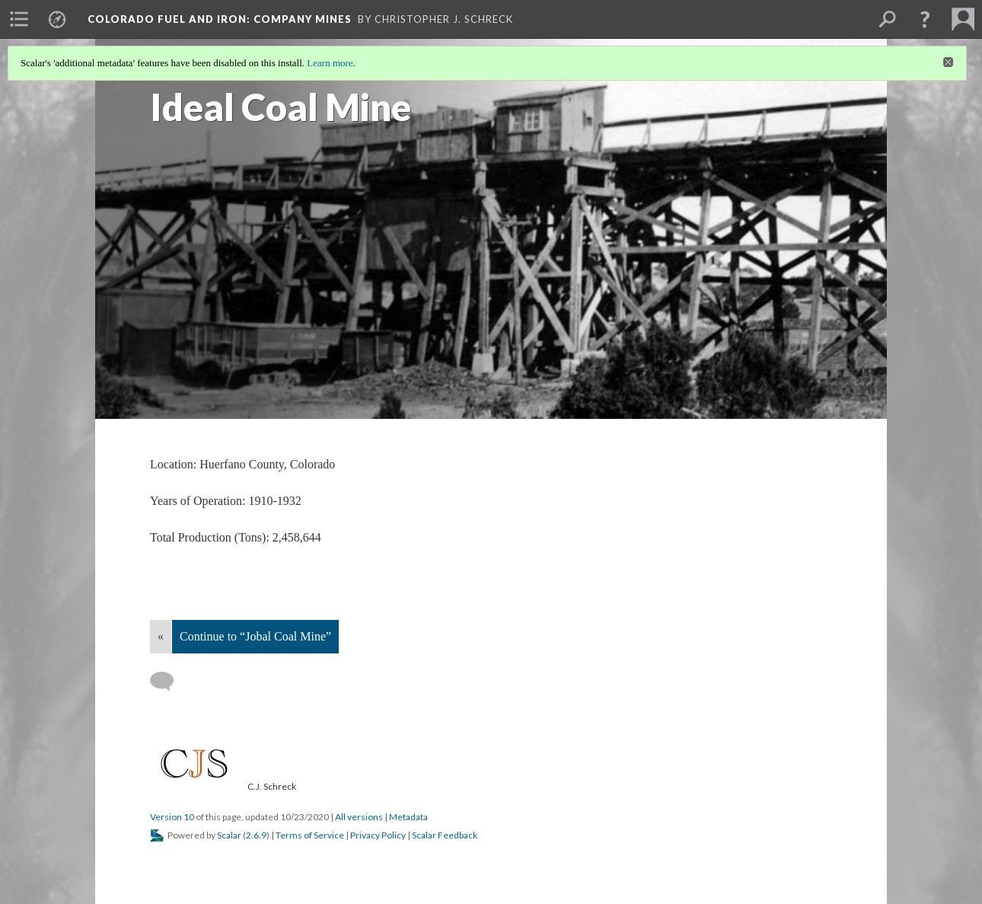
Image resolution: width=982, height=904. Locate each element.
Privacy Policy (378, 835)
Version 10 (172, 817)
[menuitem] (19, 19)
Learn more (329, 63)
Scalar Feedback (444, 835)
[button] (925, 19)
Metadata (408, 817)
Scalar (229, 835)
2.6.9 (256, 835)
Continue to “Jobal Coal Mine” (255, 636)
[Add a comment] (168, 682)
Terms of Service (310, 835)
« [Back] (161, 636)
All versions (359, 817)
